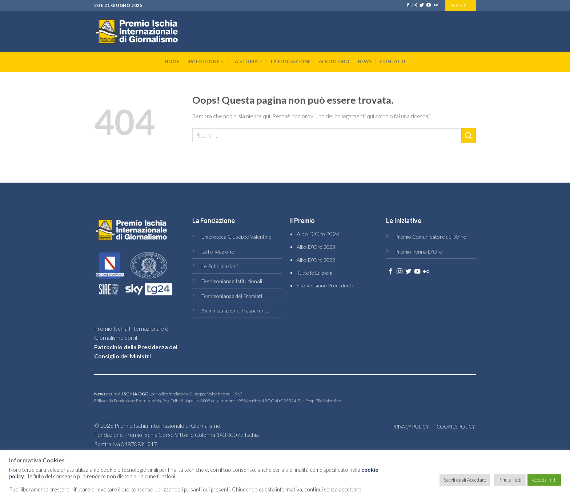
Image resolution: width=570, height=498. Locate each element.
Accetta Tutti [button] (544, 480)
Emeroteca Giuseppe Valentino (236, 237)
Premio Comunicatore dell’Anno (430, 237)
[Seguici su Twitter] (422, 5)
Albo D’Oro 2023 (316, 247)
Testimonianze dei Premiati (231, 296)
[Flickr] (436, 5)
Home (172, 61)
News (365, 61)
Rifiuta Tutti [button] (509, 480)
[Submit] (468, 135)
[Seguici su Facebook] (408, 5)
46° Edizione (206, 61)
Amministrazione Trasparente (235, 310)
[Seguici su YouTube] (428, 5)
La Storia (247, 61)
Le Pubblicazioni (219, 266)
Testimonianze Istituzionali (231, 281)
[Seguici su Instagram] (415, 5)
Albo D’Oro (334, 61)
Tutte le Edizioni (314, 273)
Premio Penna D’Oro (418, 251)
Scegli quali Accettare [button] (465, 480)
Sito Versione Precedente (325, 285)
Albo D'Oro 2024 (318, 233)
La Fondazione (290, 61)
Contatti (392, 61)
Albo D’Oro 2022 (316, 260)
